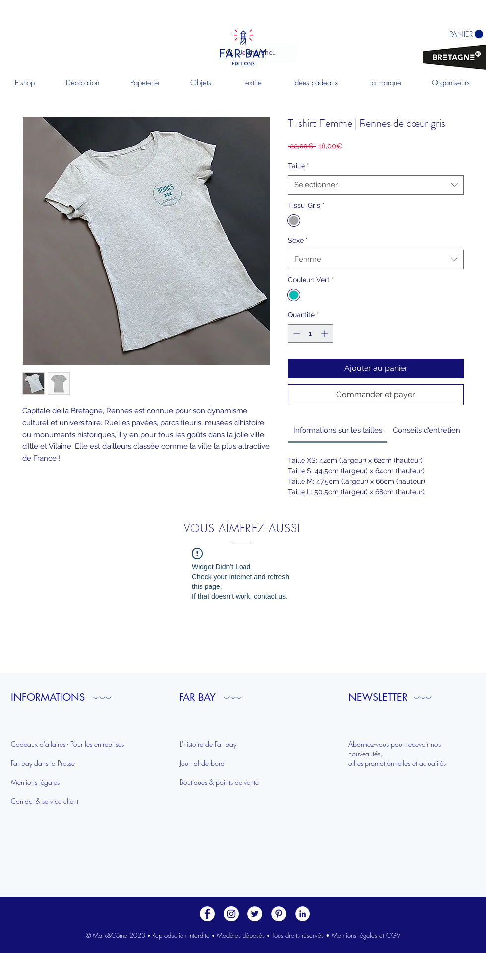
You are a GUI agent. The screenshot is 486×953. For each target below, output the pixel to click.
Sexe (298, 240)
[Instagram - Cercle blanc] (231, 913)
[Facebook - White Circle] (207, 913)
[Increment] (325, 333)
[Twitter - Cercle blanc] (254, 913)
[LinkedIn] (302, 913)
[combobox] (376, 185)
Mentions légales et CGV (366, 935)
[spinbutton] (310, 333)
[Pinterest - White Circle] (278, 913)
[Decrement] (295, 333)
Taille (298, 166)
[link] (337, 430)
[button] (82, 83)
